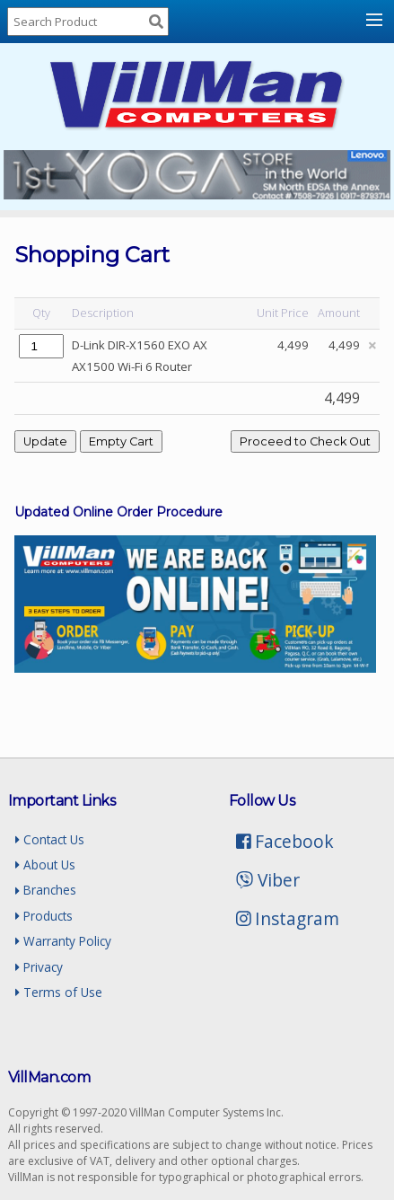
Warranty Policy (63, 940)
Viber (268, 880)
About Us (45, 864)
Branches (45, 889)
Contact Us (49, 839)
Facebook (285, 841)
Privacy (39, 966)
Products (44, 915)
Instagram (288, 918)
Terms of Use (58, 992)
